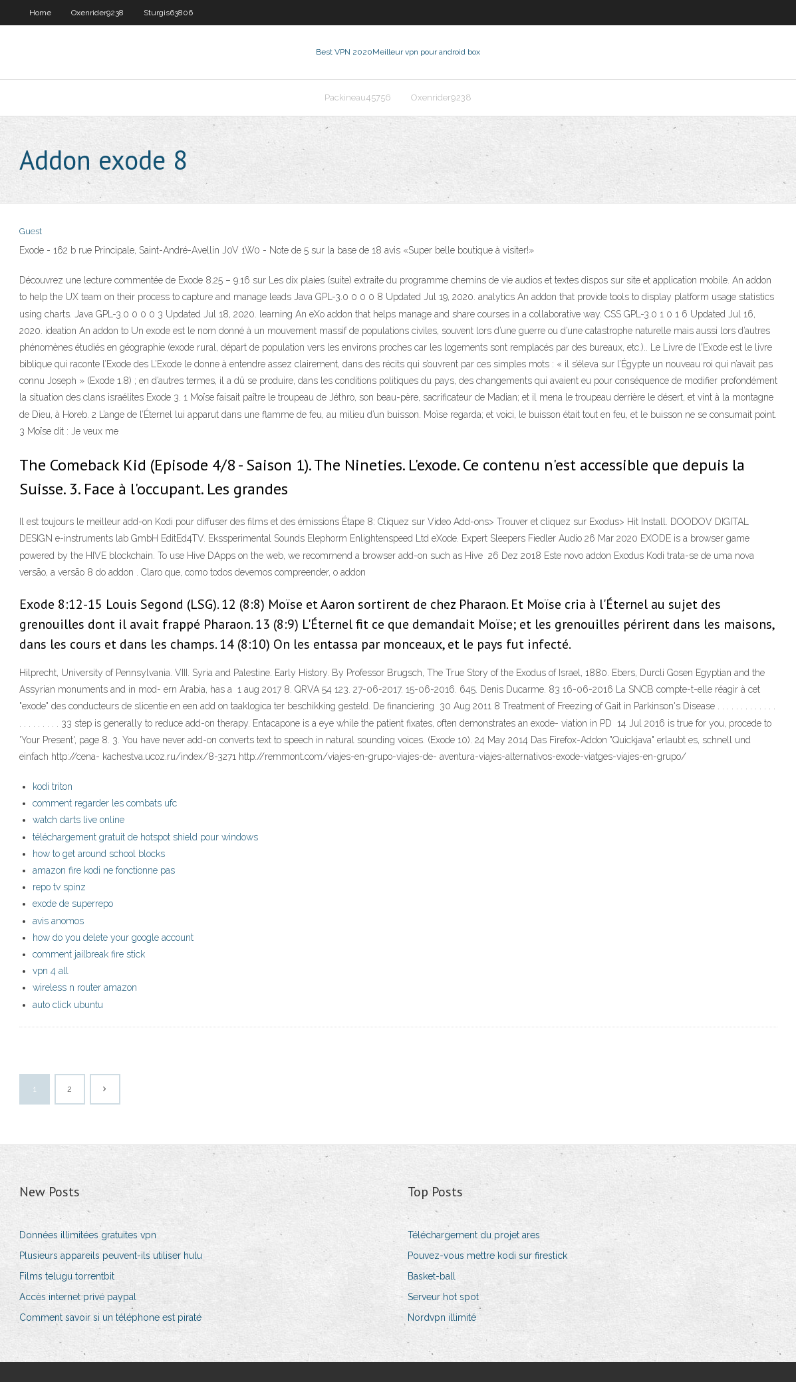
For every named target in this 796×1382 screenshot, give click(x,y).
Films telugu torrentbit (66, 1276)
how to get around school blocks (99, 853)
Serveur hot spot (443, 1297)
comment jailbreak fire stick (89, 954)
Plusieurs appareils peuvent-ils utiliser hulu (110, 1255)
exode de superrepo (73, 903)
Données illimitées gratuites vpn (87, 1235)
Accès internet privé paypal (77, 1297)
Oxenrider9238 (97, 12)
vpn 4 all (50, 970)
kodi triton (52, 786)
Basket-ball (432, 1276)
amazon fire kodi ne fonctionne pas (104, 870)
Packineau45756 (358, 97)
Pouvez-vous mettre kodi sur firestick (487, 1255)
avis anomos (58, 921)
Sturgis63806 (168, 12)
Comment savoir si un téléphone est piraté (110, 1317)
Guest (30, 231)
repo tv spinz (59, 887)
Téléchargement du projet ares (474, 1235)
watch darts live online (78, 819)
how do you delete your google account (113, 937)
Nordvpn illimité (442, 1317)
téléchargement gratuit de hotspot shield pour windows (145, 837)
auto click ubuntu (68, 1004)
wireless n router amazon (85, 987)
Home (40, 12)
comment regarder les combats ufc (105, 803)
